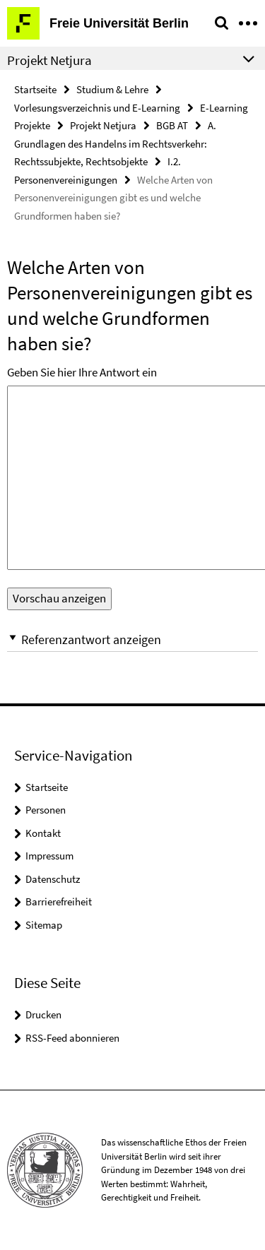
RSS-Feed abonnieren (72, 1037)
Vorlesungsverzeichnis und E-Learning (97, 107)
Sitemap (43, 924)
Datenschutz (52, 879)
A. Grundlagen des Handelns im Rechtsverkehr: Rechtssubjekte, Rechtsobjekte (115, 143)
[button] (132, 639)
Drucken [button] (43, 1014)
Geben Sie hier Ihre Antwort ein (82, 372)
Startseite (35, 89)
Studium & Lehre (112, 89)
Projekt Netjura (103, 125)
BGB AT (172, 125)
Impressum (49, 855)
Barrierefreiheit (58, 901)
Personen (45, 809)
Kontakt (43, 833)
